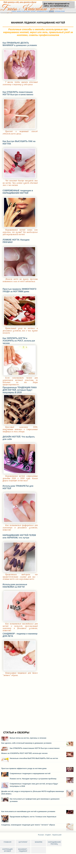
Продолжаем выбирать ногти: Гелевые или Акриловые (33, 817)
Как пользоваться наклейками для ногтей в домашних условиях (28, 811)
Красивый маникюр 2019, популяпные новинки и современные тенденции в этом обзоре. (20, 429)
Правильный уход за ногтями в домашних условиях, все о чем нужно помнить (20, 330)
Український (56, 835)
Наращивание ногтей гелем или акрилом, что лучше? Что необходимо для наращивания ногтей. (20, 232)
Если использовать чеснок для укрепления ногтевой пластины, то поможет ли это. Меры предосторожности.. (20, 381)
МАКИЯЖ (38, 842)
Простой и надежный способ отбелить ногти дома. (20, 132)
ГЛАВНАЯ (13, 11)
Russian (41, 835)
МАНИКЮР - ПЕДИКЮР (23, 850)
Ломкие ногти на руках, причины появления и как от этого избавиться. (20, 280)
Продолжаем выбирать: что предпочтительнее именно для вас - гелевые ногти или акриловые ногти (20, 576)
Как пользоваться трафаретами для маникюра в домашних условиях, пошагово (20, 527)
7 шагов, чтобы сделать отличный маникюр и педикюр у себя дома (20, 83)
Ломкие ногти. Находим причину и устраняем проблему (33, 779)
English (48, 835)
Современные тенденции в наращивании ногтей (30, 773)
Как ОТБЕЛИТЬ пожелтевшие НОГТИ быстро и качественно (35, 748)
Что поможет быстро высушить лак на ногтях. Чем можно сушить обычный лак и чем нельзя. (20, 183)
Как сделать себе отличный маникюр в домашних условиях (26, 743)
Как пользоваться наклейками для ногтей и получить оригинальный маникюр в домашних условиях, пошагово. (20, 627)
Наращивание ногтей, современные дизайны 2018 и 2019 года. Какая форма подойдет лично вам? (20, 478)
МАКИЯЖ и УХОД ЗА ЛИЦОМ (23, 11)
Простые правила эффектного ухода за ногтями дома (24, 768)
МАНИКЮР (51, 11)
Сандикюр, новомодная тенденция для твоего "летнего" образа (28, 825)
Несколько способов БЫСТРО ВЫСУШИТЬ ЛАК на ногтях (34, 758)
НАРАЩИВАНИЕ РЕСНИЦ (42, 11)
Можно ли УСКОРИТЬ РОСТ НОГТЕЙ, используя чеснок (24, 753)
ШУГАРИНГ (33, 11)
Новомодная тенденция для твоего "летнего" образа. (20, 674)
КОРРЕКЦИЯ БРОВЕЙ (60, 11)
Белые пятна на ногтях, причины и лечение (28, 738)
